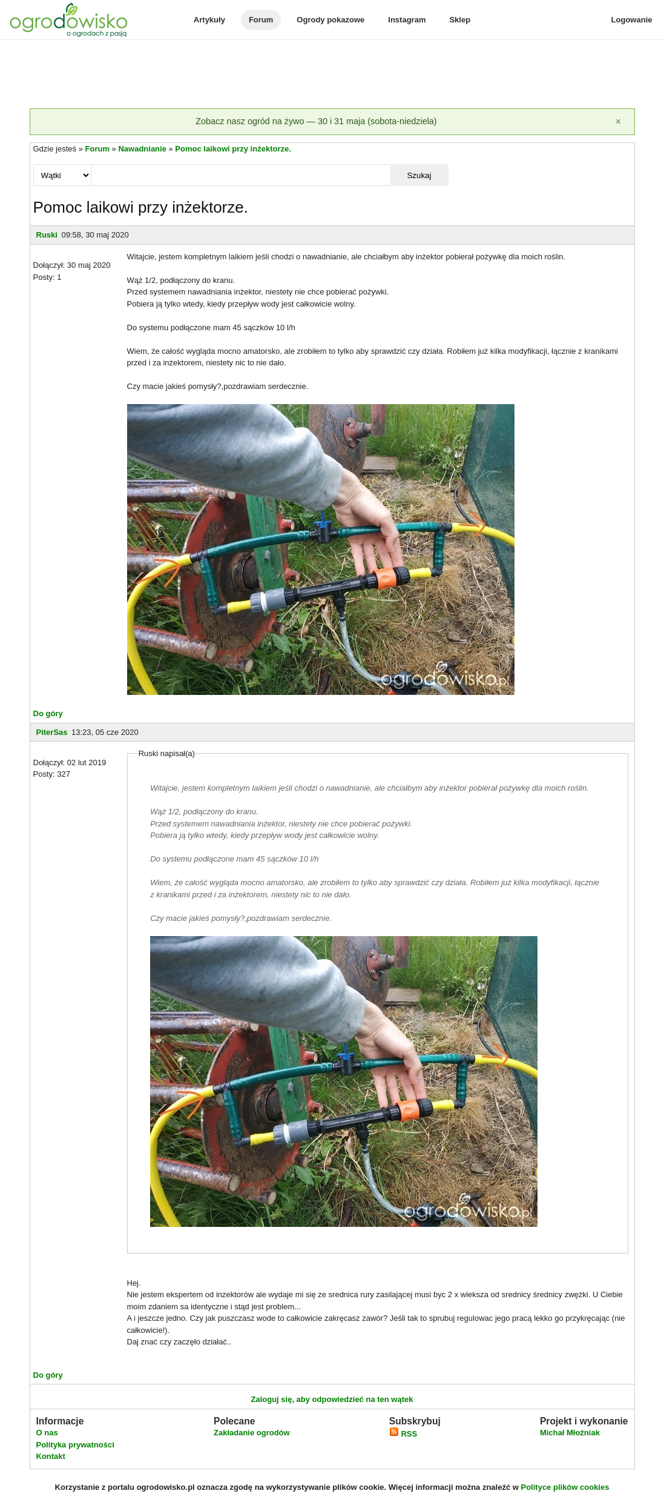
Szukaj (419, 175)
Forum (261, 19)
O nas (47, 1432)
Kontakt (50, 1456)
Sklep (459, 19)
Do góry (48, 713)
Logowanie (631, 19)
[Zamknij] (618, 122)
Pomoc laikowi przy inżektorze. (233, 148)
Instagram (407, 19)
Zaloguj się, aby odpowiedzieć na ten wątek (332, 1399)
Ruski (47, 234)
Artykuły (209, 19)
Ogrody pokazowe (330, 19)
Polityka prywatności (75, 1444)
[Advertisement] (332, 75)
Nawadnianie (142, 148)
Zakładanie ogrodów (252, 1432)
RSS (403, 1433)
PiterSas (52, 732)
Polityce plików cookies (565, 1487)
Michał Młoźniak (570, 1432)
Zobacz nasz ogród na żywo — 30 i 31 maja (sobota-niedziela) (316, 121)
